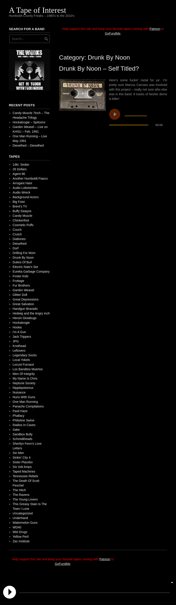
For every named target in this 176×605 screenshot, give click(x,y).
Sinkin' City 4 (21, 457)
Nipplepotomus (23, 388)
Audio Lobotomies (25, 188)
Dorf (15, 248)
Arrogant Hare (22, 183)
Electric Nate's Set (25, 267)
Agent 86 (19, 174)
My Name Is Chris (25, 378)
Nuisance (19, 392)
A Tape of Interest (37, 10)
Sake (16, 429)
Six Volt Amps (22, 467)
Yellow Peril (21, 536)
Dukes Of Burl (22, 262)
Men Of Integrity (24, 374)
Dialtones (19, 239)
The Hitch (19, 490)
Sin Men (18, 453)
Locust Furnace (23, 364)
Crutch (17, 234)
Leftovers (19, 350)
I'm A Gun (19, 332)
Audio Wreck (21, 192)
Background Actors (26, 197)
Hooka (17, 327)
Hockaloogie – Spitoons (29, 122)
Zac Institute (21, 541)
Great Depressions (26, 299)
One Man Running (25, 401)
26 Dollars (20, 169)
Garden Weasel (23, 290)
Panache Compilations (28, 406)
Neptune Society (24, 383)
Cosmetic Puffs (23, 225)
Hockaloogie (21, 322)
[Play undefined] (114, 114)
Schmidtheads (22, 439)
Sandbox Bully (23, 434)
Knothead (19, 346)
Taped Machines (24, 471)
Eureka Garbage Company (31, 271)
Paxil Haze (20, 411)
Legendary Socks (25, 355)
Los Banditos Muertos (28, 369)
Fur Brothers (21, 285)
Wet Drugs (20, 532)
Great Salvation (23, 304)
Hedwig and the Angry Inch (31, 313)
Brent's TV (20, 206)
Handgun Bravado (25, 308)
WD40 (17, 527)
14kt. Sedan (21, 164)
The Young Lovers (25, 499)
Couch (17, 229)
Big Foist (19, 202)
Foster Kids (20, 276)
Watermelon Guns (25, 522)
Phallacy (18, 415)
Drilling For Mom (24, 253)
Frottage (18, 281)
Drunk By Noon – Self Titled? (99, 68)
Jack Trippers (22, 336)
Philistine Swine (23, 420)
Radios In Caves (24, 425)
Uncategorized (23, 513)
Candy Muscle (22, 215)
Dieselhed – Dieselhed (28, 145)
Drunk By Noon (23, 257)
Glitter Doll (20, 295)
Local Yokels (21, 360)
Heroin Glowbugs (24, 318)
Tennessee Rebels (25, 476)
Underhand (20, 518)
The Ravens (21, 494)
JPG (16, 341)
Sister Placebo (23, 462)
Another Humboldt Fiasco (30, 178)
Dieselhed (19, 243)
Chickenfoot (21, 220)
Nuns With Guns (24, 397)
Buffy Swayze (22, 211)
